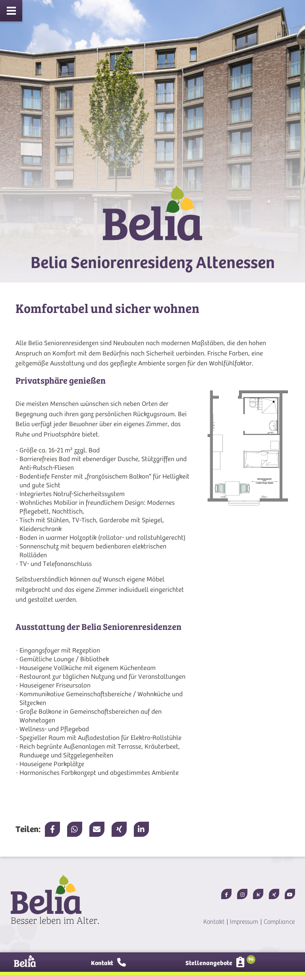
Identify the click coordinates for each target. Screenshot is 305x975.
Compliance (279, 921)
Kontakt (213, 921)
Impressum (244, 921)
